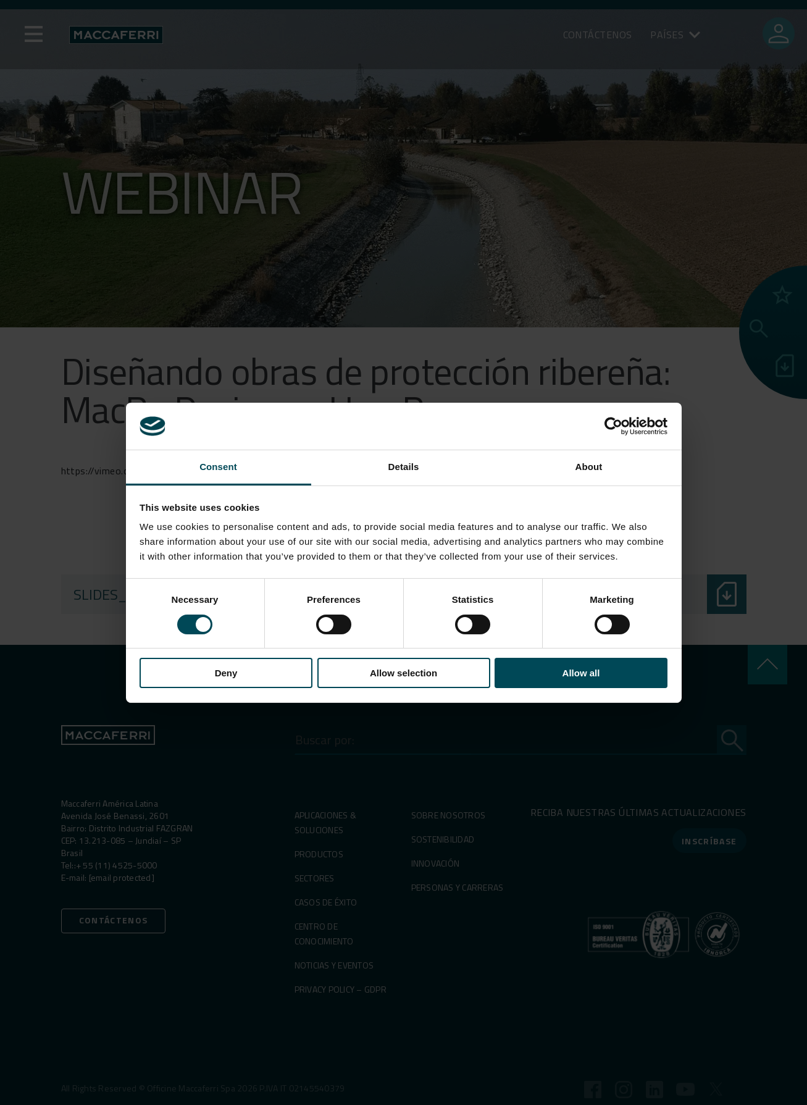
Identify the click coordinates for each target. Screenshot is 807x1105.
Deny (226, 673)
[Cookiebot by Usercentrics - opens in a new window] (613, 426)
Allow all (581, 673)
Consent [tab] (218, 466)
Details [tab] (403, 466)
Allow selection (403, 673)
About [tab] (589, 466)
